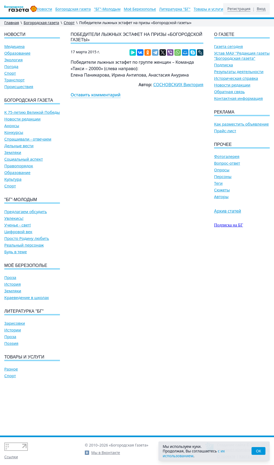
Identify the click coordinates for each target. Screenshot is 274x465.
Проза (10, 277)
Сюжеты (222, 189)
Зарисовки (14, 323)
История (12, 284)
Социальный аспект (23, 159)
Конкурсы (13, 132)
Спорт (69, 22)
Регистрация (238, 8)
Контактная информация (238, 98)
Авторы (221, 196)
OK (258, 450)
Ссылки (11, 456)
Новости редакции (22, 119)
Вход (261, 8)
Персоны (222, 176)
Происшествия (18, 86)
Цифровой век (18, 231)
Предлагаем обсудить (25, 211)
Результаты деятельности (239, 71)
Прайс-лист (225, 130)
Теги (218, 183)
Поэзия (11, 343)
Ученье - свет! (17, 225)
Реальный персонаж (24, 245)
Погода (11, 66)
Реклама (224, 112)
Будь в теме (15, 251)
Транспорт (14, 79)
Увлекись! (14, 218)
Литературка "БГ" (175, 9)
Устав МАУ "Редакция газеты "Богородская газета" (242, 56)
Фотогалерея (226, 156)
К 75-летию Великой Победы (32, 112)
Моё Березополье (140, 9)
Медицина (14, 46)
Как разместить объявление (241, 124)
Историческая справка (236, 78)
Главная (11, 22)
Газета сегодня (228, 46)
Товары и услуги (208, 9)
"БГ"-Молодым (107, 9)
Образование (17, 53)
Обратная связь (229, 91)
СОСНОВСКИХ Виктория (178, 85)
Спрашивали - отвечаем (27, 139)
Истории (12, 329)
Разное (11, 369)
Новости (44, 9)
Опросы (221, 169)
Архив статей (227, 211)
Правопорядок (18, 165)
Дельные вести (18, 145)
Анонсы (11, 125)
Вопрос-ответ (227, 163)
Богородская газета (73, 9)
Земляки (12, 152)
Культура (12, 179)
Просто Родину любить (26, 238)
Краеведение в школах (26, 297)
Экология (13, 59)
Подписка (223, 64)
